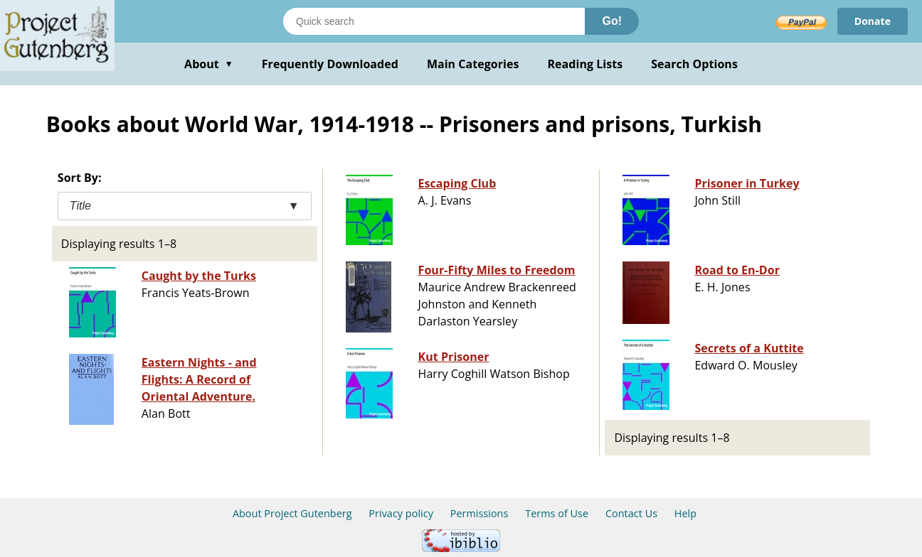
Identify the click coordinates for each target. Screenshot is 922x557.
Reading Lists (585, 64)
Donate (872, 21)
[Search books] (434, 21)
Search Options (694, 64)
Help (685, 513)
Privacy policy (401, 513)
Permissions (479, 513)
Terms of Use (556, 513)
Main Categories (473, 64)
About (208, 63)
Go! (612, 21)
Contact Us (631, 513)
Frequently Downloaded (330, 64)
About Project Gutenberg (292, 513)
